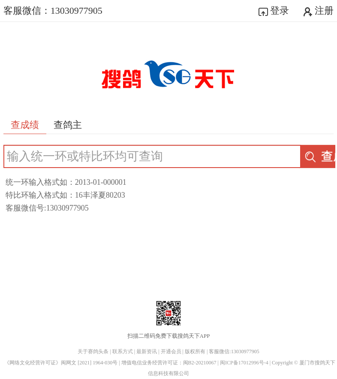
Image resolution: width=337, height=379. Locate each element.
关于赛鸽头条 (93, 351)
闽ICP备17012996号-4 (245, 363)
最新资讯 (146, 351)
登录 (274, 10)
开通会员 (171, 351)
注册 (318, 10)
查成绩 (319, 156)
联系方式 (122, 351)
